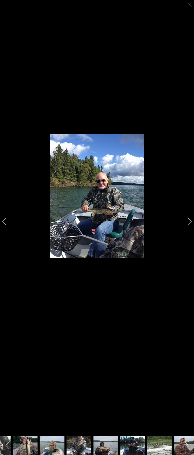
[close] (190, 4)
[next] (186, 221)
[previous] (7, 221)
